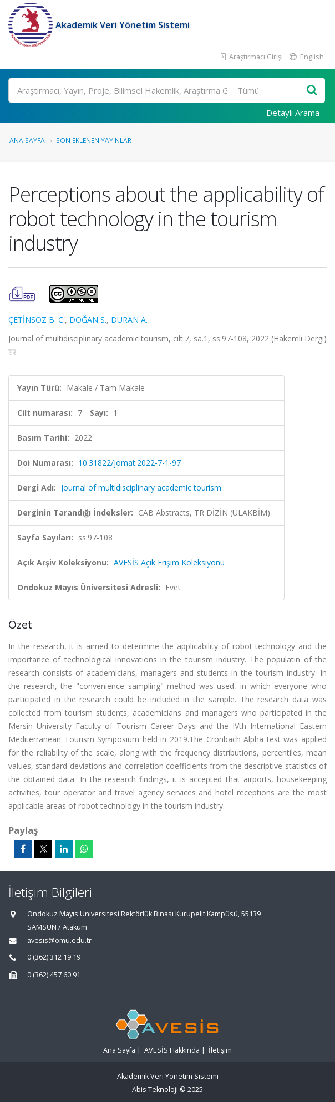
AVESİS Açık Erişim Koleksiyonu (169, 562)
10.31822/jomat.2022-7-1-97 (129, 462)
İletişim (220, 1050)
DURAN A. (129, 319)
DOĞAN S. (87, 319)
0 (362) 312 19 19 (53, 957)
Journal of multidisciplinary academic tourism (141, 487)
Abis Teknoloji (155, 1089)
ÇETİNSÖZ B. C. (36, 319)
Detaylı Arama (292, 112)
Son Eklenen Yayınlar (93, 140)
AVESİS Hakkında (172, 1050)
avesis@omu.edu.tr (59, 940)
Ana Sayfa (27, 140)
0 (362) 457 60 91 (53, 974)
